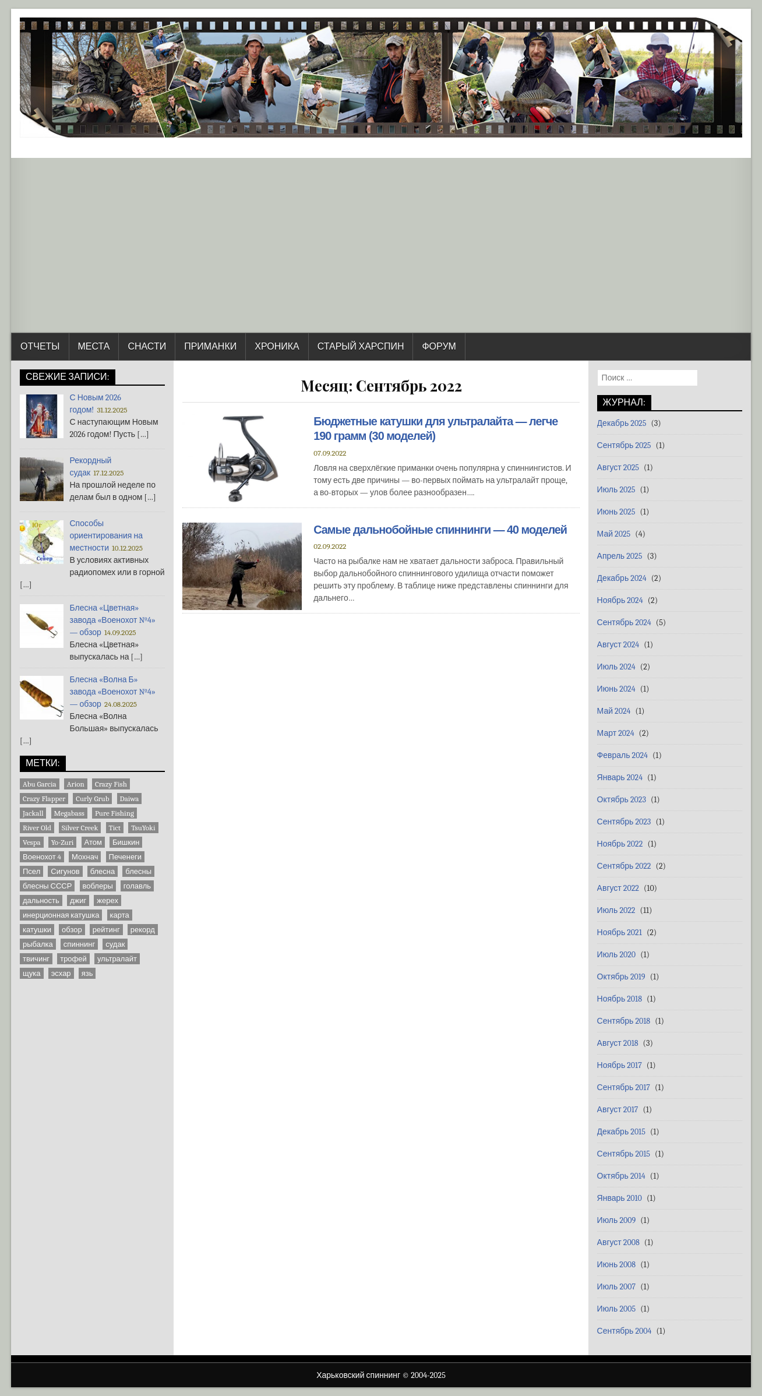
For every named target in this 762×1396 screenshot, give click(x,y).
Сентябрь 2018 (624, 1021)
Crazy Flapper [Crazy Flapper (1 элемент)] (44, 798)
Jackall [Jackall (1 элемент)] (33, 813)
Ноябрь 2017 (619, 1065)
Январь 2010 (619, 1198)
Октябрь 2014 (621, 1176)
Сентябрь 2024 (624, 623)
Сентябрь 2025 (624, 445)
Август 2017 (617, 1110)
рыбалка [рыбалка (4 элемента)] (38, 944)
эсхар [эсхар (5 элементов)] (61, 973)
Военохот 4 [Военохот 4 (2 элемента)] (42, 856)
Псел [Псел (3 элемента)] (31, 871)
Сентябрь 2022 (624, 866)
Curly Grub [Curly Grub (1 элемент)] (92, 798)
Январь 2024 (620, 777)
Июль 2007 (616, 1287)
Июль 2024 (616, 667)
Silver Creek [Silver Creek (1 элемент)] (80, 827)
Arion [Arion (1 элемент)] (75, 784)
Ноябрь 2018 (619, 999)
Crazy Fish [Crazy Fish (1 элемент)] (111, 784)
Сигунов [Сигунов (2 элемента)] (65, 871)
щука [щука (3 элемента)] (32, 973)
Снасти (147, 346)
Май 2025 (614, 534)
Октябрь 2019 (621, 977)
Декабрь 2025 (622, 423)
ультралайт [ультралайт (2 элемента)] (117, 958)
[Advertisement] (381, 245)
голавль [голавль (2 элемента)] (137, 886)
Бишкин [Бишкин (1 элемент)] (125, 842)
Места (94, 346)
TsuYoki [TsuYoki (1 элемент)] (143, 827)
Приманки (210, 346)
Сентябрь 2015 (623, 1154)
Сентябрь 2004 (624, 1331)
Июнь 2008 (616, 1265)
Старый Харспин (361, 346)
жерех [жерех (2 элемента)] (107, 900)
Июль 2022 (616, 910)
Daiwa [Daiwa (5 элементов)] (129, 798)
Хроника (277, 346)
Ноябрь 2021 (619, 932)
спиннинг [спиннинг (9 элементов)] (79, 944)
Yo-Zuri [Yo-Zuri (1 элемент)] (62, 842)
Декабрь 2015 (621, 1132)
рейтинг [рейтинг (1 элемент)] (106, 929)
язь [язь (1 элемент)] (87, 973)
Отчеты (40, 346)
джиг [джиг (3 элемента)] (78, 900)
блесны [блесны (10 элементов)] (138, 871)
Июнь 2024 (616, 689)
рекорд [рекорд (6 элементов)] (142, 929)
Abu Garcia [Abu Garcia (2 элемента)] (40, 784)
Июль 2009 (616, 1220)
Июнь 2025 (616, 512)
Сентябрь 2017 (623, 1087)
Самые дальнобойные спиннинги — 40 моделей (441, 529)
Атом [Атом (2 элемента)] (93, 842)
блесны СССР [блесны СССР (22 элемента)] (47, 886)
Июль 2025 (616, 490)
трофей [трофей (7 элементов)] (73, 958)
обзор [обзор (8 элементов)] (72, 929)
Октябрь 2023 (621, 800)
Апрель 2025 (620, 556)
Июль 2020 (616, 955)
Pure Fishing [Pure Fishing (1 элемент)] (114, 813)
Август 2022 (618, 888)
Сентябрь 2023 (624, 822)
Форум (439, 346)
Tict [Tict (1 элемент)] (115, 827)
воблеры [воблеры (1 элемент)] (98, 886)
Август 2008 (618, 1242)
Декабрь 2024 (622, 578)
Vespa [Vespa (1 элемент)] (32, 842)
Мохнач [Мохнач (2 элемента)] (85, 856)
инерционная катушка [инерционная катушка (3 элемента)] (61, 915)
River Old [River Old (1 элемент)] (37, 827)
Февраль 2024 (622, 755)
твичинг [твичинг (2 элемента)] (36, 958)
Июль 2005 (616, 1309)
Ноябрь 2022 (620, 844)
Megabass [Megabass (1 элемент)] (69, 813)
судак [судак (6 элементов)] (115, 944)
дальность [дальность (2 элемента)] (41, 900)
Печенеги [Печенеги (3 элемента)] (125, 856)
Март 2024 (615, 733)
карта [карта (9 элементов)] (119, 915)
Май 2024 (614, 711)
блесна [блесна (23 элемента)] (102, 871)
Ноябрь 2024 (620, 600)
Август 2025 (618, 468)
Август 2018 (617, 1043)
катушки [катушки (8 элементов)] (37, 929)
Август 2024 (618, 645)
